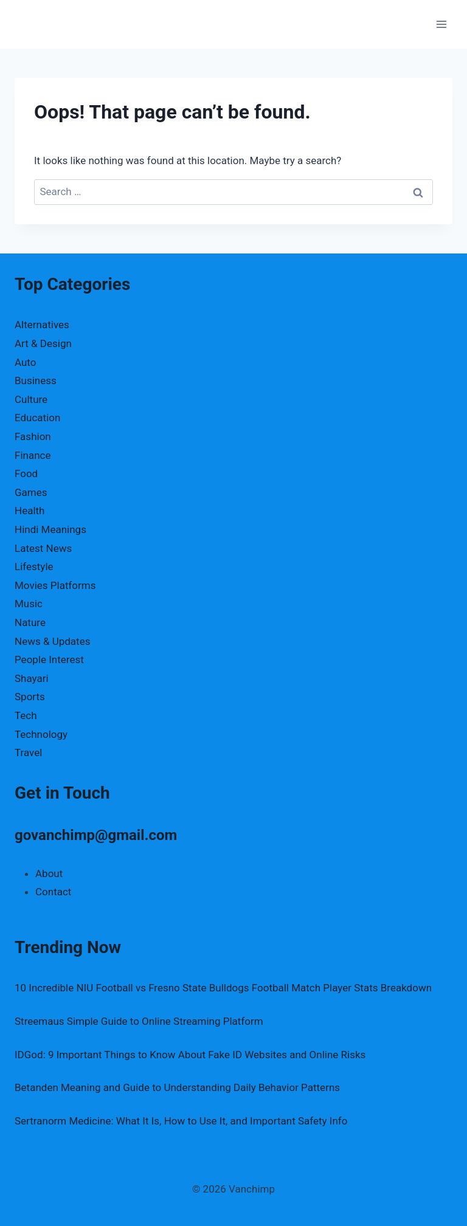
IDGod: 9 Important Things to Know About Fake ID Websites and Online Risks (190, 1055)
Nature (30, 622)
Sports (30, 696)
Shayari (32, 678)
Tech (26, 715)
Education (37, 418)
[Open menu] (441, 24)
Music (29, 604)
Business (36, 380)
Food (26, 473)
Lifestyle (34, 566)
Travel (28, 752)
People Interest (49, 659)
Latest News (43, 548)
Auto (25, 362)
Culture (31, 399)
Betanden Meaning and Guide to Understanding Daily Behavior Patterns (177, 1087)
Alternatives (42, 325)
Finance (32, 455)
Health (29, 511)
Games (31, 492)
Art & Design (43, 343)
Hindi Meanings (50, 529)
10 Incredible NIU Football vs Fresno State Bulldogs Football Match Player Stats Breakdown (223, 988)
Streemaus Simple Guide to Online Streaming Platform (139, 1021)
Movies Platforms (55, 585)
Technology (41, 734)
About (49, 873)
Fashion (33, 436)
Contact (53, 892)
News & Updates (52, 641)
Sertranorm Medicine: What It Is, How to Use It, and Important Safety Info (181, 1121)
